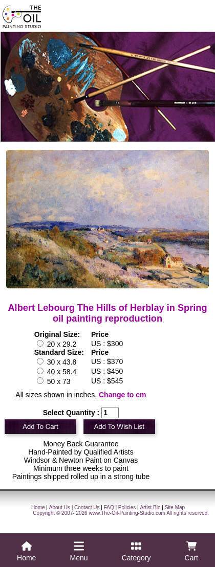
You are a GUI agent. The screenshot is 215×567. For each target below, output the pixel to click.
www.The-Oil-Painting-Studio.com (127, 513)
